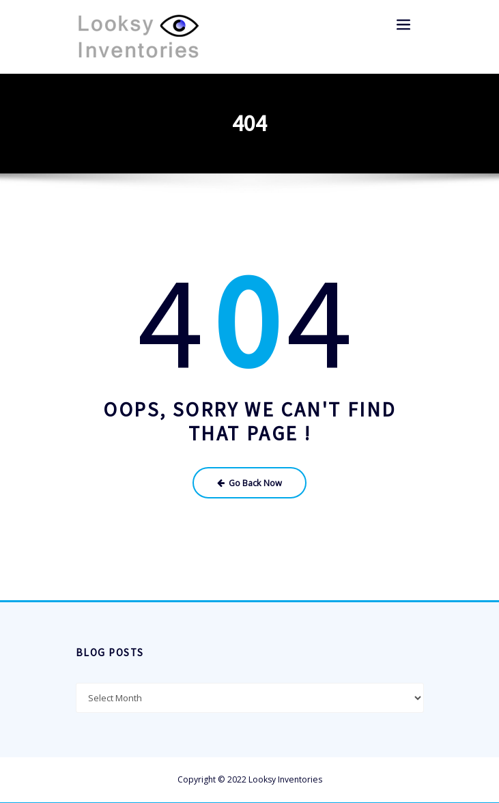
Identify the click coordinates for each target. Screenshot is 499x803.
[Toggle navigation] (404, 25)
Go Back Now (249, 482)
